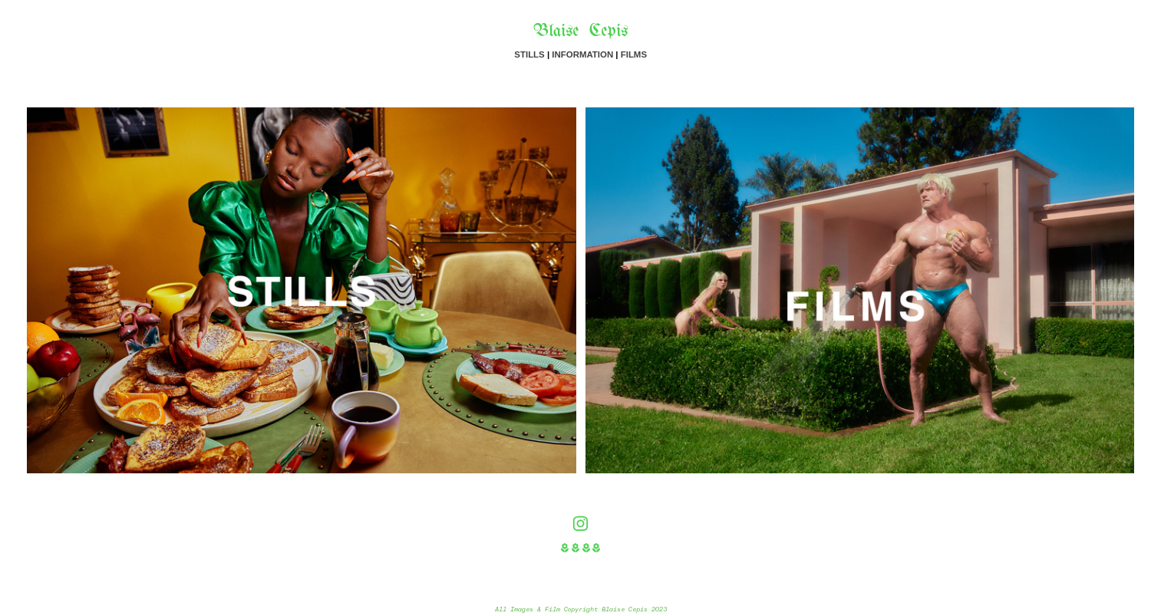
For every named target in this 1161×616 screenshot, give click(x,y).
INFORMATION (582, 54)
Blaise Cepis (580, 32)
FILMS (634, 54)
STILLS (529, 54)
